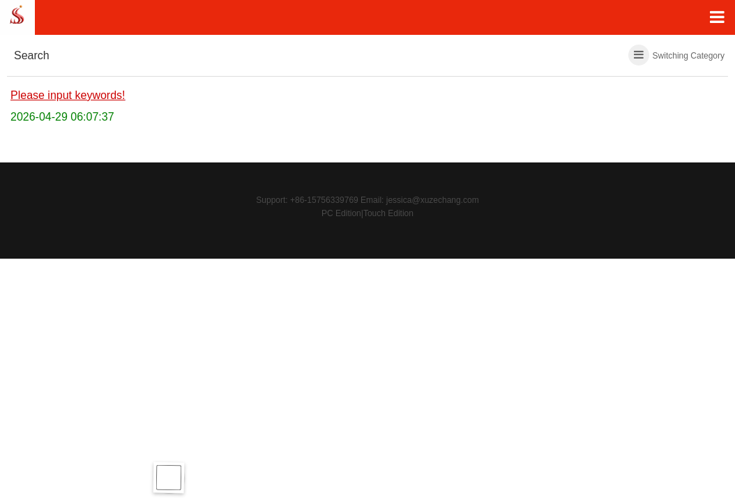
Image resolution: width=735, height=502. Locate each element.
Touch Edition (388, 213)
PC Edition (341, 213)
